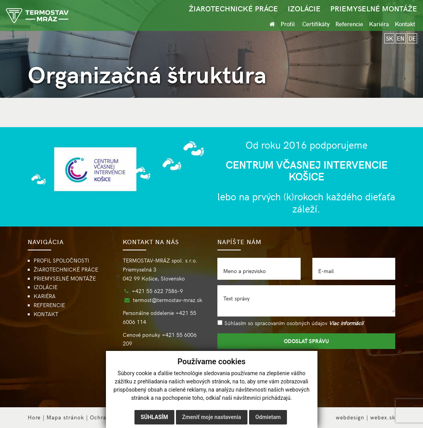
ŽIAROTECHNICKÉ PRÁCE (233, 8)
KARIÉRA (45, 296)
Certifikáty (316, 24)
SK (389, 38)
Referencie (349, 24)
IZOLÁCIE (304, 8)
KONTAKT (46, 314)
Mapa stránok (65, 417)
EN (401, 38)
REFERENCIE (49, 305)
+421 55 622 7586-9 (157, 291)
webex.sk (382, 417)
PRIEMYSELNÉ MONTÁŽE (373, 8)
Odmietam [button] (268, 417)
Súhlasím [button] (154, 417)
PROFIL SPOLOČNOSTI (61, 260)
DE (412, 38)
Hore (34, 417)
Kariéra (379, 24)
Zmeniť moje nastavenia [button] (211, 417)
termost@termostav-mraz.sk (167, 300)
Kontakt (405, 24)
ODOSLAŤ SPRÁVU (306, 341)
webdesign (350, 417)
